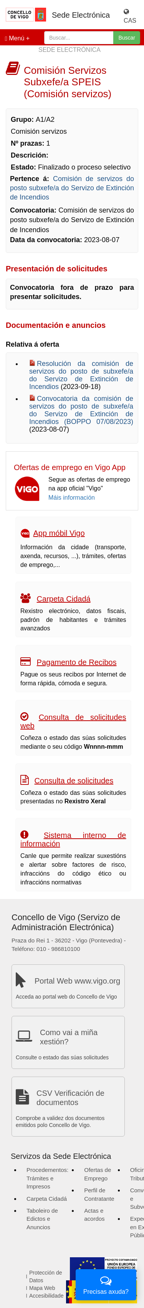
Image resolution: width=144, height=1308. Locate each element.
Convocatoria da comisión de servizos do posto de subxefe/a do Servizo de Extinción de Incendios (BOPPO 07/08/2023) (81, 410)
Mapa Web (42, 1288)
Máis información (71, 497)
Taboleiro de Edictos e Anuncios (42, 1218)
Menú (14, 38)
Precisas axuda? (106, 1284)
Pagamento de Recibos (77, 662)
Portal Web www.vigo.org (77, 981)
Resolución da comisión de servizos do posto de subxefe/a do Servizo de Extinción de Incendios (81, 375)
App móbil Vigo (58, 533)
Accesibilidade (46, 1296)
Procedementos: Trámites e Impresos (47, 1178)
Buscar (126, 38)
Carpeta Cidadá (64, 599)
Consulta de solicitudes (74, 780)
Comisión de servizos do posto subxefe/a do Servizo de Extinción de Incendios (72, 188)
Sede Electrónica (81, 15)
